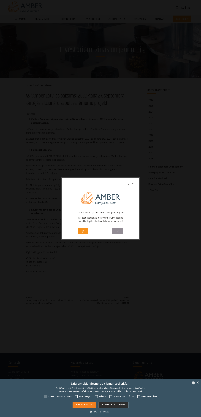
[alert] (100, 398)
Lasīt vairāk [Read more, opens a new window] (137, 391)
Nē (117, 231)
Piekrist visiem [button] (84, 404)
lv (128, 184)
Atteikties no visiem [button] (113, 404)
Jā (83, 231)
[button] (100, 411)
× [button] (197, 383)
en (132, 184)
